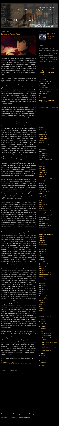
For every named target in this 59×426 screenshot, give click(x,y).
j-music (41, 302)
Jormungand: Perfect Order (49, 342)
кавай (40, 166)
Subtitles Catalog (43, 87)
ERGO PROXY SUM (44, 83)
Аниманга (42, 96)
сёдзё (40, 236)
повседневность (43, 210)
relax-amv (41, 308)
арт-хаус (41, 136)
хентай (41, 270)
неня (40, 193)
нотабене (41, 198)
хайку (40, 268)
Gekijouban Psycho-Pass (49, 347)
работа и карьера (44, 225)
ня (39, 200)
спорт (40, 247)
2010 (42, 363)
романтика (42, 232)
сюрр (40, 253)
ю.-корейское (43, 289)
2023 (42, 319)
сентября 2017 (46, 335)
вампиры (41, 147)
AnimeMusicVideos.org (45, 81)
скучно (41, 242)
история (41, 164)
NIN (40, 306)
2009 (42, 365)
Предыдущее (32, 414)
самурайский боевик (45, 234)
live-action (42, 304)
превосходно (42, 217)
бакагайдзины (43, 138)
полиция (41, 213)
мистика (41, 187)
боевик (10, 363)
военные (41, 149)
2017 (42, 331)
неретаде (41, 196)
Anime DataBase (43, 77)
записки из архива (44, 159)
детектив (15, 363)
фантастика (4, 364)
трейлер (41, 257)
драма (41, 157)
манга (40, 181)
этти (40, 287)
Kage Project (42, 85)
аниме (6, 363)
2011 (42, 360)
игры (40, 162)
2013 (42, 355)
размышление (43, 227)
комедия (41, 174)
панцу (40, 202)
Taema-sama (52, 33)
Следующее (4, 414)
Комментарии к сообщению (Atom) (20, 417)
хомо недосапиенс (44, 272)
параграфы (42, 204)
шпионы (41, 283)
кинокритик (42, 172)
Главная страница (18, 414)
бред (40, 142)
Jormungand (45, 344)
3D (40, 130)
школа (41, 281)
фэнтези (41, 266)
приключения (43, 219)
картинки (41, 168)
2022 (42, 321)
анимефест (42, 134)
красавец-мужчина (22, 363)
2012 (42, 358)
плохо (29, 363)
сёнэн (40, 238)
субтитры (41, 251)
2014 (42, 353)
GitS (40, 300)
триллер (41, 259)
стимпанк (41, 249)
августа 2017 (46, 350)
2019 (42, 328)
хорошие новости (44, 274)
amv (40, 293)
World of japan (43, 93)
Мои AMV (41, 75)
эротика (41, 285)
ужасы (41, 262)
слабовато (42, 244)
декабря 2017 (46, 333)
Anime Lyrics (42, 79)
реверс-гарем (43, 230)
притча (41, 221)
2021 (42, 324)
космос (41, 176)
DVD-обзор (42, 296)
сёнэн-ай (41, 240)
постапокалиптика (44, 215)
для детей (42, 155)
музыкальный (43, 191)
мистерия (41, 185)
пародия (41, 206)
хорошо (41, 276)
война (40, 151)
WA (12, 78)
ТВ (40, 255)
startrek (41, 310)
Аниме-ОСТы (43, 98)
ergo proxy (42, 298)
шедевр (41, 279)
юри (40, 291)
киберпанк (42, 170)
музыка (41, 189)
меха (40, 183)
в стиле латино (43, 145)
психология (42, 223)
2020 (42, 326)
